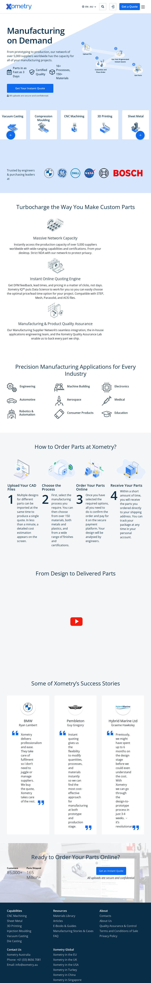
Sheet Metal (14, 867)
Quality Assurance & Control (118, 872)
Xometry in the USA (66, 911)
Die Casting (14, 887)
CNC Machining (17, 862)
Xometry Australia (18, 901)
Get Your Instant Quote (30, 88)
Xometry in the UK (65, 906)
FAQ (55, 882)
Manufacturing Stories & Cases (73, 877)
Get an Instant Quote (111, 817)
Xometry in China (64, 921)
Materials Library (64, 862)
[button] (140, 135)
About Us (106, 867)
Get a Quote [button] (128, 7)
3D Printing (14, 872)
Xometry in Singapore (67, 926)
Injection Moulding (19, 877)
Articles (58, 867)
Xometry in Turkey (65, 916)
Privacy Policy (108, 882)
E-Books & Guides (64, 872)
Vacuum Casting (17, 882)
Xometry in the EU (65, 901)
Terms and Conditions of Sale (119, 877)
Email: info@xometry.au (22, 911)
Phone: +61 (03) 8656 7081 (24, 906)
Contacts (105, 862)
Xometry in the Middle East (70, 931)
